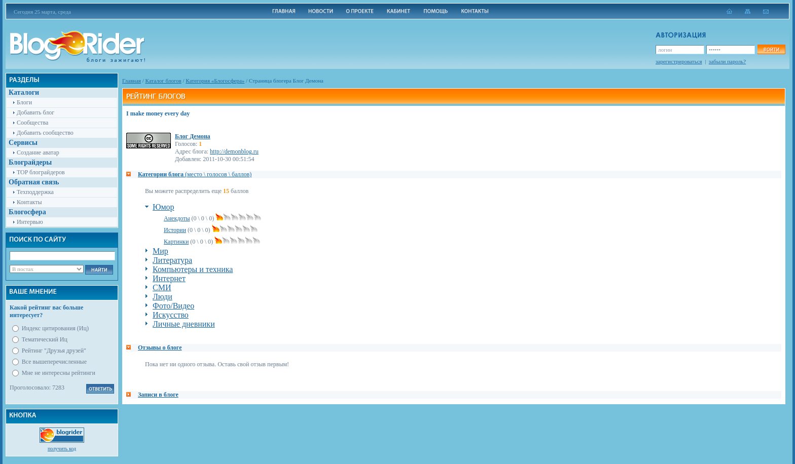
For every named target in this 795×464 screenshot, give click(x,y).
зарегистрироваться (679, 61)
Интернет (169, 278)
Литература (172, 260)
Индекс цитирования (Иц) (55, 328)
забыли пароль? (727, 61)
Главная (131, 81)
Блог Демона (192, 136)
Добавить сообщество (45, 132)
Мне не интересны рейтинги (58, 372)
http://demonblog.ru (234, 151)
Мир (160, 251)
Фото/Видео (173, 305)
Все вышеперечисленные (54, 361)
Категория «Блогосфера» (215, 81)
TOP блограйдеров (41, 172)
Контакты (29, 202)
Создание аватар (38, 152)
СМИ (162, 287)
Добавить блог (35, 112)
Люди (162, 296)
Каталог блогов (164, 81)
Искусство (171, 315)
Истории (175, 230)
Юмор (163, 207)
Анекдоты (177, 218)
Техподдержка (35, 192)
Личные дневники (184, 324)
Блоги (24, 102)
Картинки (176, 241)
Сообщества (32, 122)
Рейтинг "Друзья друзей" (54, 350)
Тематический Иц (44, 339)
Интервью (30, 221)
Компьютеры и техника (193, 269)
